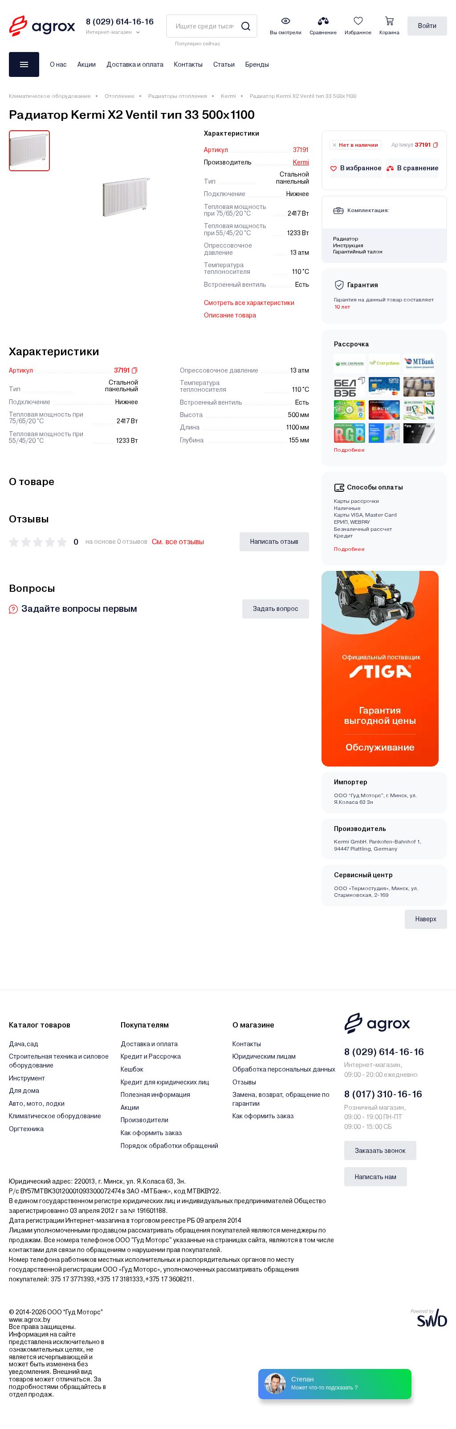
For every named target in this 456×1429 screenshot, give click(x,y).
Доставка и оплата (134, 64)
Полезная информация (155, 1094)
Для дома (24, 1090)
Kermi (228, 96)
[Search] (245, 26)
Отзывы (244, 1082)
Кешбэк (132, 1069)
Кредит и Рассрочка (151, 1056)
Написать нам (375, 1176)
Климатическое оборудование (50, 96)
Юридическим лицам (264, 1056)
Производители (144, 1120)
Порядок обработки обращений (169, 1145)
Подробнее (349, 450)
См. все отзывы (178, 542)
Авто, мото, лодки (37, 1103)
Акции (86, 64)
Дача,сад (23, 1044)
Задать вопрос (275, 608)
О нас (58, 64)
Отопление (119, 96)
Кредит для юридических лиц (165, 1082)
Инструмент (27, 1078)
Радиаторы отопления (177, 96)
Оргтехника (26, 1128)
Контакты (188, 64)
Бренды (257, 64)
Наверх (425, 919)
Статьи (224, 64)
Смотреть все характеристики (249, 302)
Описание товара (230, 315)
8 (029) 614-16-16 (384, 1052)
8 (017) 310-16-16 (383, 1094)
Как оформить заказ (151, 1132)
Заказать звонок (380, 1150)
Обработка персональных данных (283, 1069)
